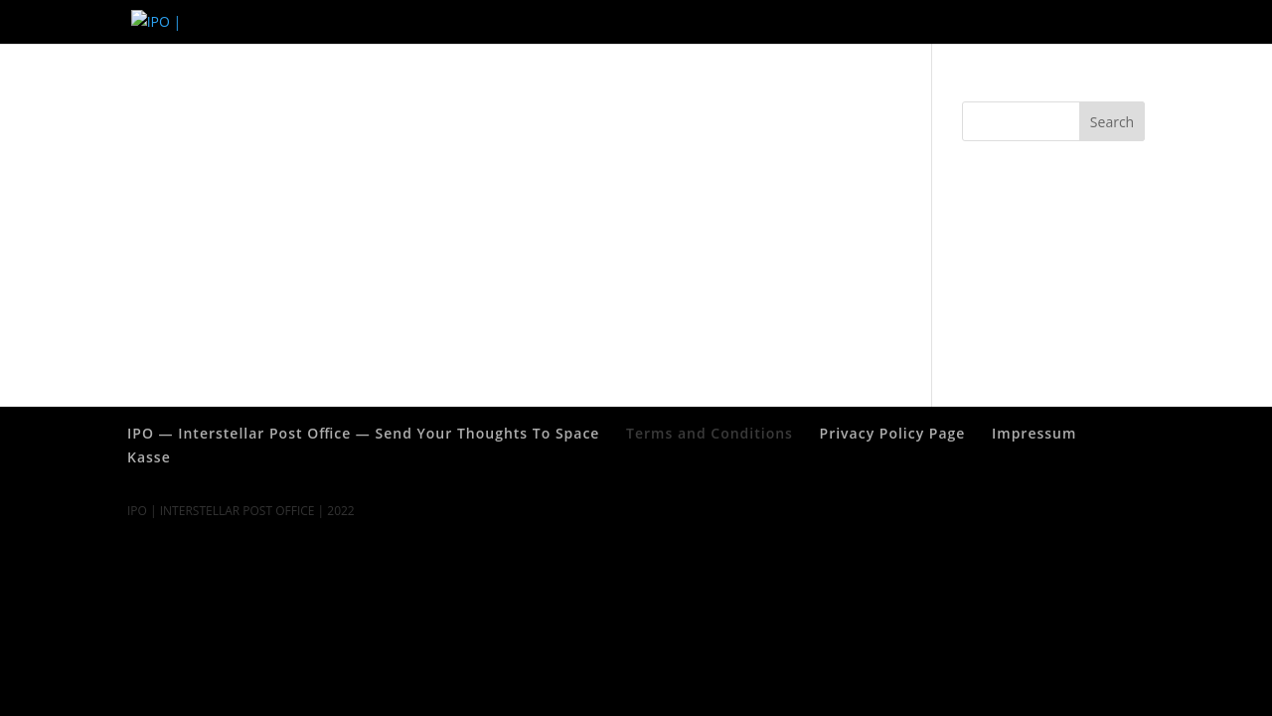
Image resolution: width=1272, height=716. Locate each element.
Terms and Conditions (701, 22)
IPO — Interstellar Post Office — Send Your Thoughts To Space (967, 22)
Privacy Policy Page (468, 22)
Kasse (149, 457)
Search (1112, 121)
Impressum (580, 22)
